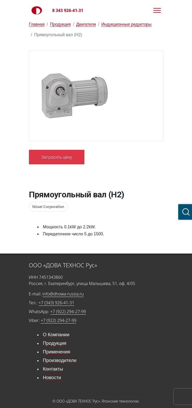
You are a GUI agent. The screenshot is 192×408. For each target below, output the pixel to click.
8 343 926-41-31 (67, 10)
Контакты (53, 369)
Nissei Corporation (48, 206)
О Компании (56, 334)
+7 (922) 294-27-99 (68, 311)
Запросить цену (56, 157)
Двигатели (86, 24)
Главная (37, 24)
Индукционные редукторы (126, 24)
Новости (52, 377)
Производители (60, 360)
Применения (56, 351)
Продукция (60, 24)
